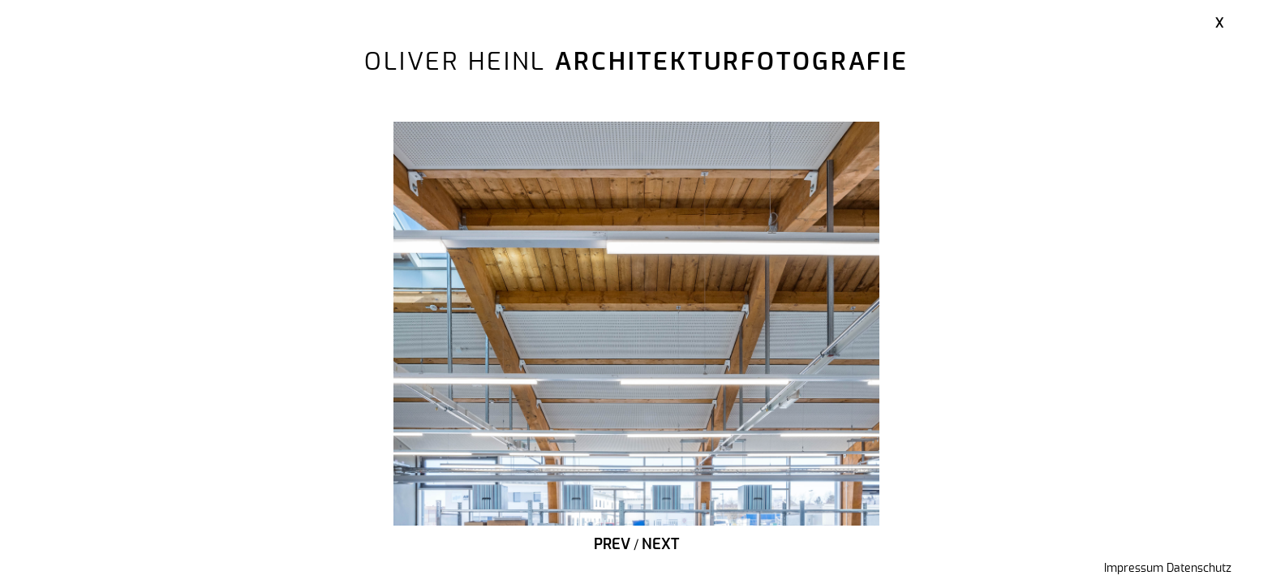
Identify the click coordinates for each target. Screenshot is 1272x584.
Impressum (1133, 568)
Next (660, 545)
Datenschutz (1199, 568)
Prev (612, 545)
